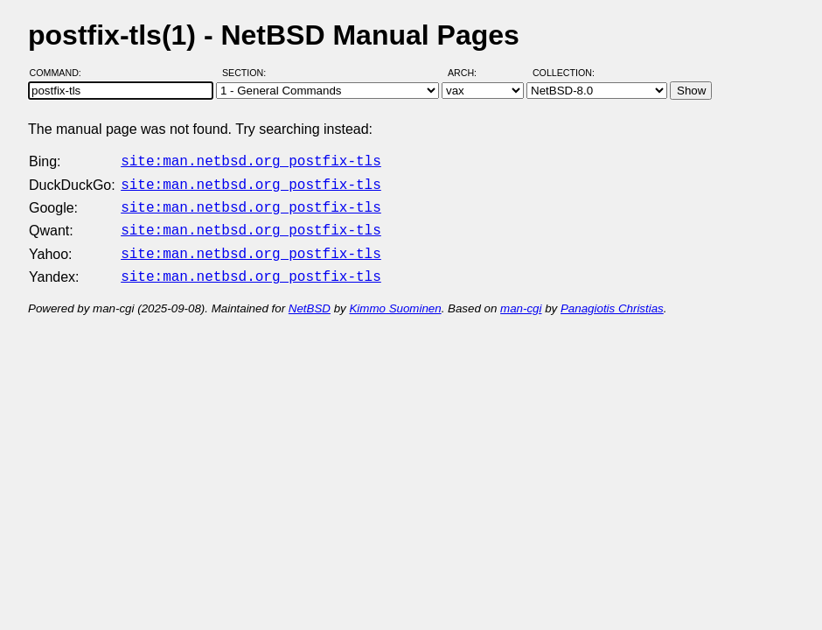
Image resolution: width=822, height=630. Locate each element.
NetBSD (310, 297)
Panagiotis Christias (612, 297)
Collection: (564, 72)
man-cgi (520, 297)
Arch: (470, 72)
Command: (61, 72)
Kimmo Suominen (395, 297)
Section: (248, 72)
